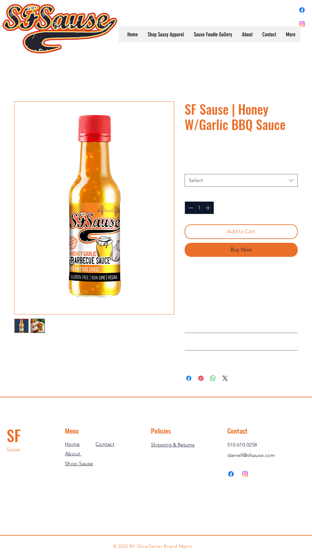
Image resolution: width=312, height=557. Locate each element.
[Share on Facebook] (189, 378)
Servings (196, 167)
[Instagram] (302, 24)
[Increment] (208, 208)
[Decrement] (190, 208)
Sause (13, 449)
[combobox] (241, 180)
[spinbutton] (199, 208)
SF (14, 435)
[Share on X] (225, 378)
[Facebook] (302, 10)
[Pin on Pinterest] (201, 378)
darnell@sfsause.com (251, 455)
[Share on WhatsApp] (213, 378)
